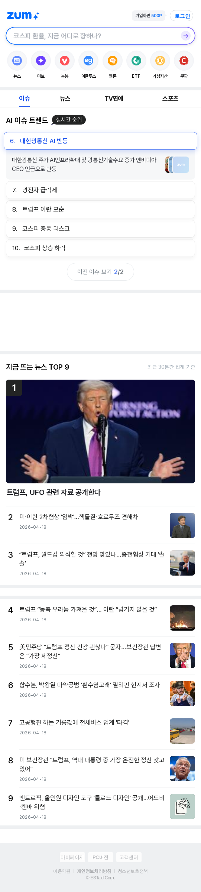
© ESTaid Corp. (100, 877)
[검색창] (90, 35)
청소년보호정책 (133, 871)
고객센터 (128, 857)
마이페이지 (72, 857)
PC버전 (100, 857)
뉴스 (65, 98)
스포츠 (170, 98)
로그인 (182, 16)
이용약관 (61, 871)
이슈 (24, 98)
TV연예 (113, 98)
